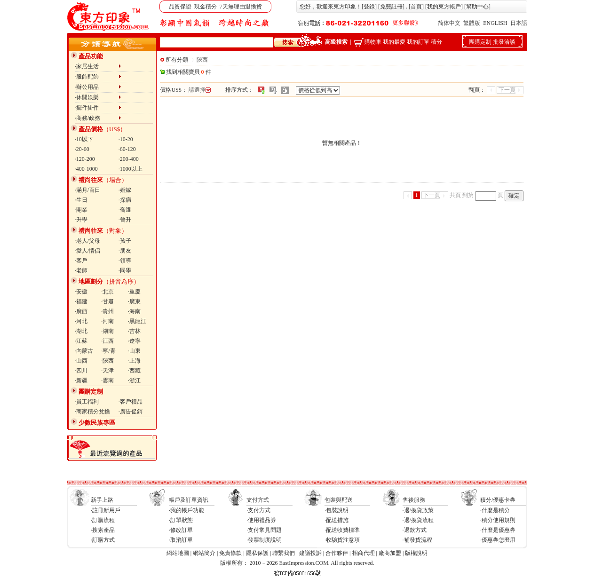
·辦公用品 (98, 87)
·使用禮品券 (261, 520)
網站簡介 (204, 553)
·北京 (107, 291)
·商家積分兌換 (92, 411)
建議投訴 (310, 553)
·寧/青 (108, 351)
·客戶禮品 (131, 401)
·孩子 (125, 241)
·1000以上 (131, 169)
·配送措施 (336, 520)
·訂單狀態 (181, 520)
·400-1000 (86, 169)
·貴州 (107, 311)
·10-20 (126, 139)
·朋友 (125, 250)
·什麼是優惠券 (497, 530)
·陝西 (107, 360)
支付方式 (257, 500)
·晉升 (125, 219)
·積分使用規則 (497, 520)
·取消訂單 (181, 540)
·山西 (81, 360)
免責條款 (230, 553)
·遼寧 (134, 341)
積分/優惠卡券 (497, 500)
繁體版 (471, 23)
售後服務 (414, 500)
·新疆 (81, 380)
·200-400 (129, 159)
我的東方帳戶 (444, 6)
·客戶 (81, 260)
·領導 (125, 260)
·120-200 (85, 159)
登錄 (369, 6)
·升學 (81, 219)
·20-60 (82, 149)
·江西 (107, 341)
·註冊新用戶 (105, 510)
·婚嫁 (125, 190)
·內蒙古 (84, 351)
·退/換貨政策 (418, 510)
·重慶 (134, 291)
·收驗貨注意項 (342, 540)
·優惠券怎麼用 (497, 540)
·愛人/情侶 (87, 250)
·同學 (125, 270)
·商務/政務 (98, 118)
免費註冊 (391, 6)
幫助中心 (477, 6)
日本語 (518, 23)
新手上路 (102, 500)
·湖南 (107, 331)
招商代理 (363, 553)
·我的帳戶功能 (186, 510)
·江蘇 (81, 341)
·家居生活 (98, 66)
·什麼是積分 (495, 510)
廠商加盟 (390, 553)
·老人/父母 (87, 241)
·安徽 (81, 291)
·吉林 (134, 331)
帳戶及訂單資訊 (188, 500)
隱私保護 (257, 553)
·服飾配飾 (98, 76)
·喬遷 (125, 209)
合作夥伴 (336, 553)
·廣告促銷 (131, 411)
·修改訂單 (181, 530)
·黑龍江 (137, 321)
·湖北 (81, 331)
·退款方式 (415, 530)
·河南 (107, 321)
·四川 (81, 370)
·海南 (134, 311)
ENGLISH (495, 23)
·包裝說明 (336, 510)
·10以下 (84, 139)
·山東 (134, 351)
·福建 (81, 301)
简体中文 (449, 23)
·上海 (134, 360)
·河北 (81, 321)
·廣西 (81, 311)
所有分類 (177, 59)
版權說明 (416, 553)
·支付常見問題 (264, 530)
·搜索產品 (103, 530)
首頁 (416, 6)
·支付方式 (258, 510)
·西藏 (134, 370)
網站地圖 (177, 553)
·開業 (81, 209)
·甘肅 (107, 301)
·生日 (81, 200)
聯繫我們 (283, 553)
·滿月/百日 (87, 190)
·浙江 (134, 380)
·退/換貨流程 (418, 520)
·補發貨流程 (417, 540)
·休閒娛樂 (98, 97)
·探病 (125, 200)
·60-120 (127, 149)
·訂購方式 (103, 540)
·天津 (107, 370)
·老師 (81, 270)
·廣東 (134, 301)
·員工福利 (87, 401)
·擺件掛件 (98, 107)
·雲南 (107, 380)
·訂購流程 (103, 520)
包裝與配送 (339, 500)
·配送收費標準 (342, 530)
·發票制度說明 (264, 540)
